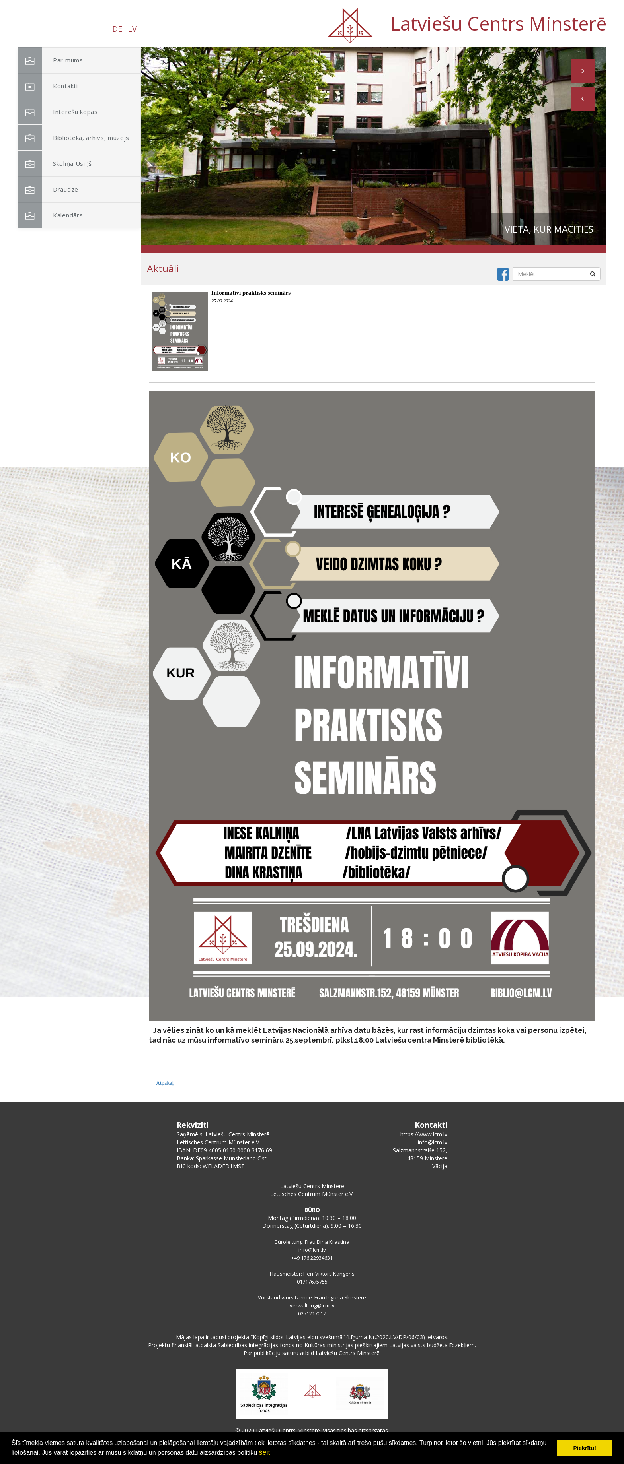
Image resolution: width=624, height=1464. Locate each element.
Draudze (48, 189)
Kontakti (48, 86)
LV (132, 28)
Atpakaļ (165, 1083)
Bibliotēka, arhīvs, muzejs (73, 137)
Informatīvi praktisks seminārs (251, 292)
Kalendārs (50, 215)
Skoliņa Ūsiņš (55, 163)
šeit (264, 1452)
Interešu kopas (58, 111)
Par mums (50, 60)
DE (117, 28)
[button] (583, 99)
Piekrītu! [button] (584, 1448)
